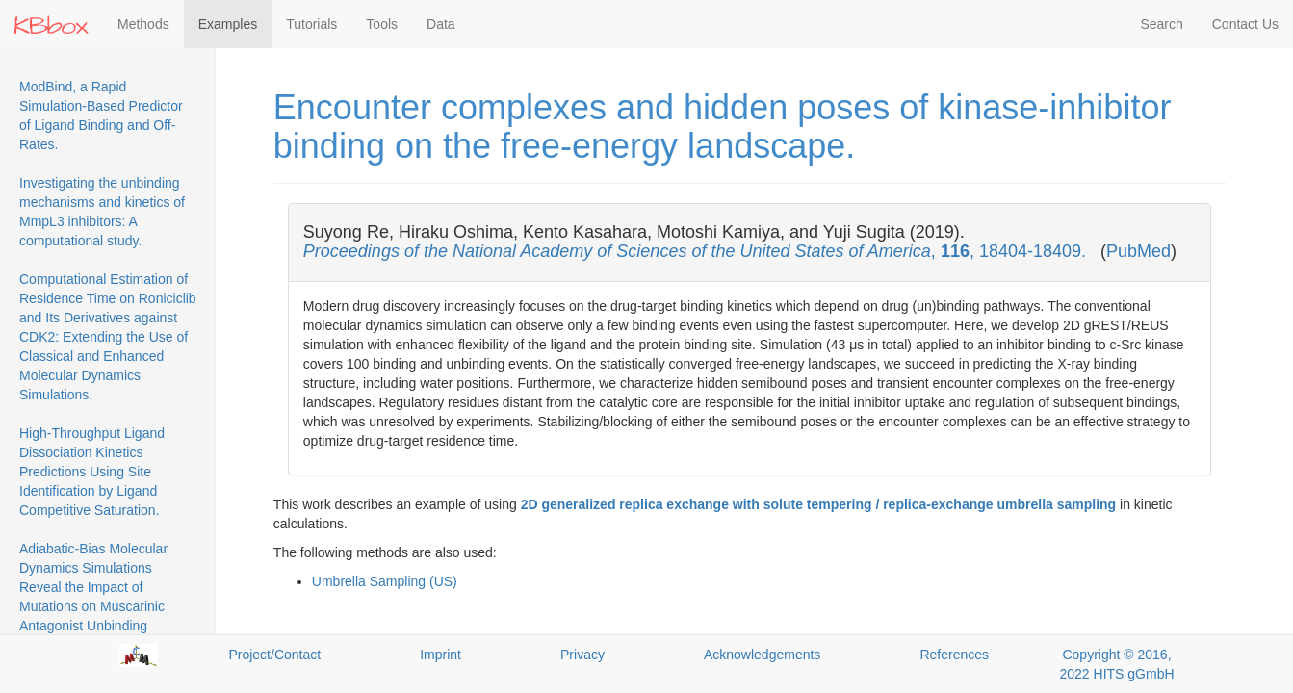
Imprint (440, 654)
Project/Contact (274, 654)
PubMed (1138, 251)
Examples (227, 24)
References (954, 654)
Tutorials (311, 24)
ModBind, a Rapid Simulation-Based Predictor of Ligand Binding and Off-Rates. (101, 115)
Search (1161, 24)
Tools (382, 24)
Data (441, 24)
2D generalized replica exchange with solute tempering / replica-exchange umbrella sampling (819, 504)
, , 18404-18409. (697, 251)
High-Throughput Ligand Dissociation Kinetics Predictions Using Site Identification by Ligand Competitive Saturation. (92, 471)
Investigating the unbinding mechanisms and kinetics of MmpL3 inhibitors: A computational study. (102, 211)
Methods (143, 24)
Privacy (582, 654)
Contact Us (1245, 24)
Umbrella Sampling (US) (384, 581)
